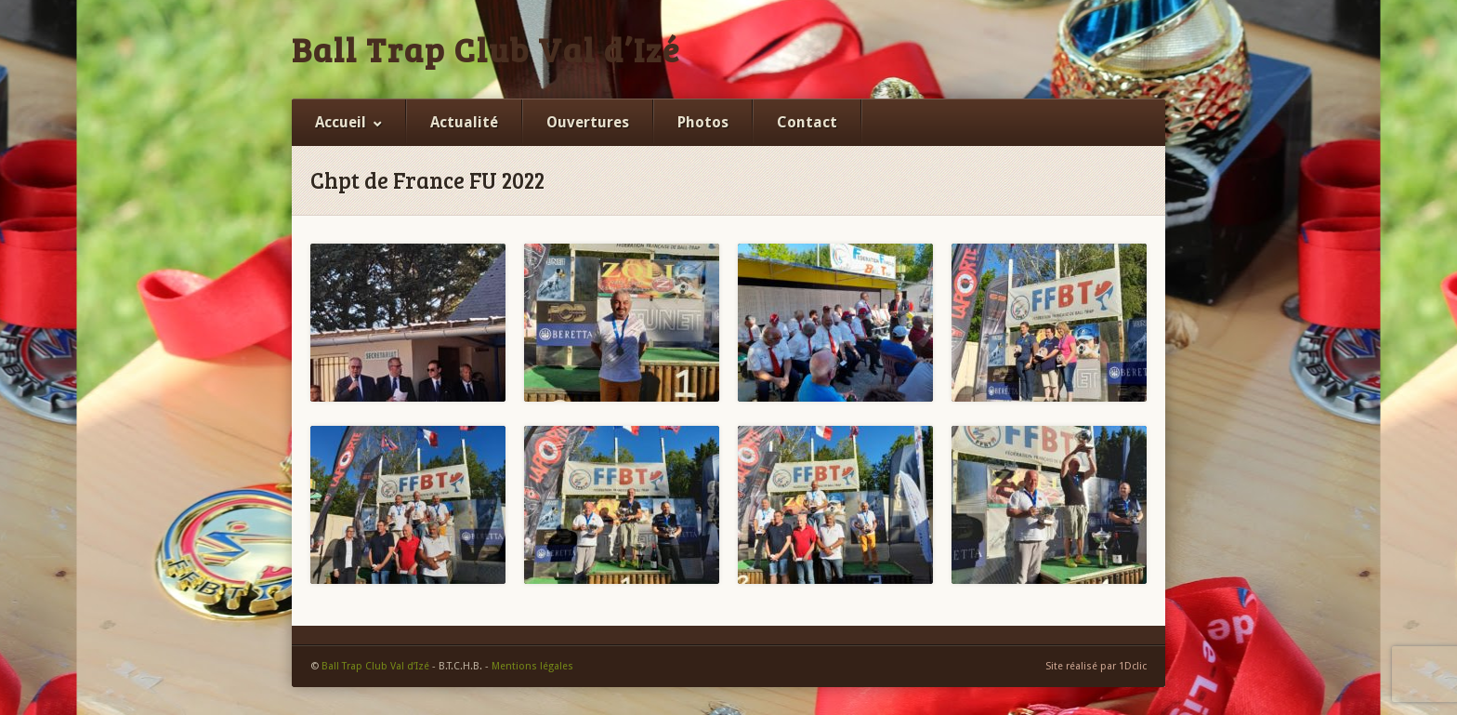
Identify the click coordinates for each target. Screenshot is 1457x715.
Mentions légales (532, 666)
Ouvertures (587, 122)
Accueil (340, 122)
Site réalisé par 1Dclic (1096, 666)
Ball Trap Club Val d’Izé (486, 49)
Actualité (464, 122)
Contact (807, 122)
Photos (702, 122)
